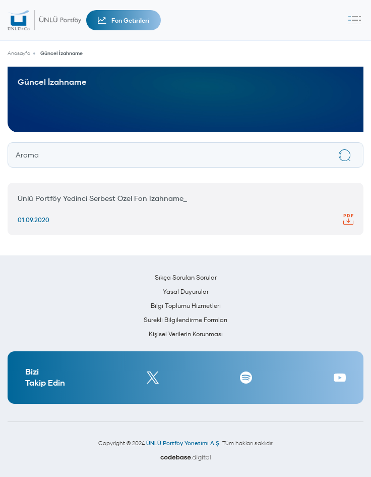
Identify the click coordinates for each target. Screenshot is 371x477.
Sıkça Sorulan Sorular (186, 277)
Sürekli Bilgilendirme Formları (185, 320)
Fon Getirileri (123, 20)
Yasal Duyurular (186, 291)
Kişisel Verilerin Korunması (186, 334)
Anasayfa (19, 53)
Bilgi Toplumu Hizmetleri (186, 305)
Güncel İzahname (61, 53)
